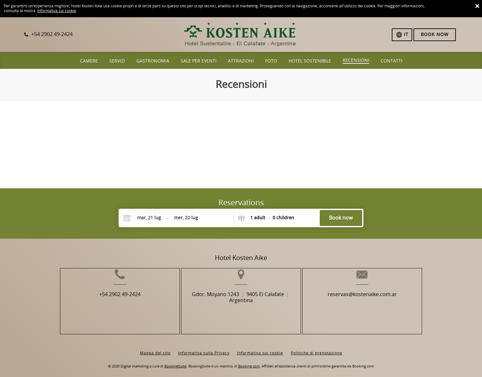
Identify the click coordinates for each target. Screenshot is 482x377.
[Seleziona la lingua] (402, 34)
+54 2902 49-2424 (103, 304)
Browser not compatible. (241, 144)
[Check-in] (143, 218)
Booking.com (249, 361)
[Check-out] (185, 218)
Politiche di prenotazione (316, 348)
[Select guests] (265, 218)
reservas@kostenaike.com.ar (378, 304)
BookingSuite (175, 361)
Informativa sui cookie (56, 11)
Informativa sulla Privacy (204, 348)
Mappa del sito (155, 348)
